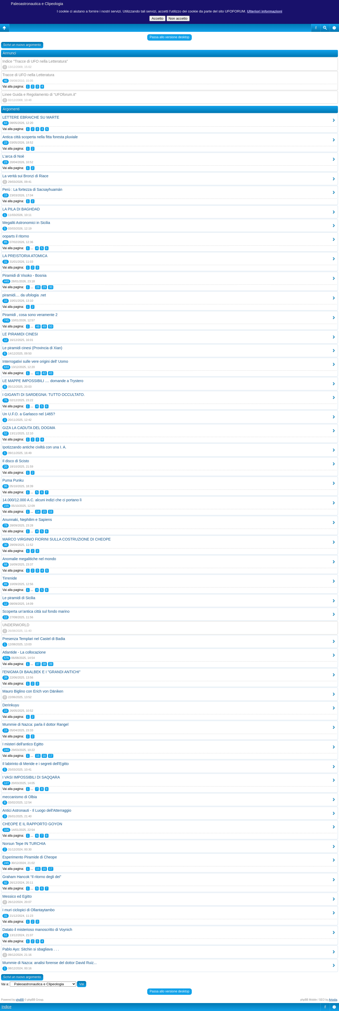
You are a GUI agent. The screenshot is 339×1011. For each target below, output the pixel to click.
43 (50, 373)
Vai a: (5, 984)
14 (37, 511)
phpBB (20, 999)
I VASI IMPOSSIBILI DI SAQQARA (31, 777)
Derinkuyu (10, 705)
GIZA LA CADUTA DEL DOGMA (28, 428)
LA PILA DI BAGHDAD (21, 209)
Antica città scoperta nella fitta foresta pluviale (40, 137)
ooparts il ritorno (15, 236)
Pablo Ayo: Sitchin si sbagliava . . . (30, 949)
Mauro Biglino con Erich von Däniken (32, 691)
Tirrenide (9, 578)
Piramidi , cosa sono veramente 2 (30, 315)
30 (50, 287)
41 (37, 373)
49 (44, 326)
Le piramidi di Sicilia (18, 598)
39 (50, 664)
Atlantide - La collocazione (24, 652)
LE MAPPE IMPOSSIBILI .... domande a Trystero (42, 381)
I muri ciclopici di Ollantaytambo (28, 910)
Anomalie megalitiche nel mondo (29, 559)
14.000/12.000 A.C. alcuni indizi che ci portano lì (42, 500)
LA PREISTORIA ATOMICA (24, 256)
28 (37, 287)
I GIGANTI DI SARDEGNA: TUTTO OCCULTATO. (43, 394)
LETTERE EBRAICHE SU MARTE (30, 117)
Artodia (333, 999)
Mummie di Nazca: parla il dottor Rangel (35, 724)
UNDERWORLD (15, 625)
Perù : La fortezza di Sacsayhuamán (32, 189)
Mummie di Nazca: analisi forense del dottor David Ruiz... (49, 963)
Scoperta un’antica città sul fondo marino (35, 611)
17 (50, 755)
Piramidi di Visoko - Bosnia (24, 275)
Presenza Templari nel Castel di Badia (33, 639)
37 (37, 664)
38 (44, 664)
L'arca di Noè (13, 156)
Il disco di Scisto (15, 461)
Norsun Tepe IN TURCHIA (24, 843)
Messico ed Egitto (17, 896)
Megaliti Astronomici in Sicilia (26, 223)
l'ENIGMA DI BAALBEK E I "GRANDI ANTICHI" (41, 672)
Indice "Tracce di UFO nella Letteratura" (35, 61)
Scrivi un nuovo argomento (22, 45)
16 (50, 511)
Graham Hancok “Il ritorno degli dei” (31, 877)
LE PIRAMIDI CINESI (20, 334)
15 (44, 511)
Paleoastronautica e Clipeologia (37, 4)
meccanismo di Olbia (19, 797)
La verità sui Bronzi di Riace (25, 176)
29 (44, 287)
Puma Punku (13, 480)
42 (44, 373)
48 (37, 326)
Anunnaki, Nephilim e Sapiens (27, 519)
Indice (6, 1007)
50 (50, 326)
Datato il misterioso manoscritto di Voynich (37, 929)
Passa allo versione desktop (169, 37)
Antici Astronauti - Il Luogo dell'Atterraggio (36, 810)
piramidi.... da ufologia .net (24, 295)
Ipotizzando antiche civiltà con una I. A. (34, 447)
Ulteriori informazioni (264, 11)
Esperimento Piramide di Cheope (29, 857)
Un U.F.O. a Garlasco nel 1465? (28, 414)
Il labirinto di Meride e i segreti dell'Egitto (35, 764)
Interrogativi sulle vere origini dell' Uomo (35, 361)
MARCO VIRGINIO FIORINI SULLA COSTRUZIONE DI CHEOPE (56, 539)
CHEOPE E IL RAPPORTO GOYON (32, 824)
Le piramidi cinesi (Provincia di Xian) (32, 348)
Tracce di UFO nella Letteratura (28, 75)
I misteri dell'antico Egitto (22, 744)
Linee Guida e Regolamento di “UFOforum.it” (39, 94)
